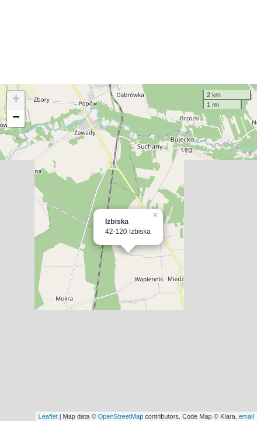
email (246, 416)
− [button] (16, 118)
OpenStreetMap (121, 416)
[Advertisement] (128, 42)
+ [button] (16, 100)
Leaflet (48, 416)
